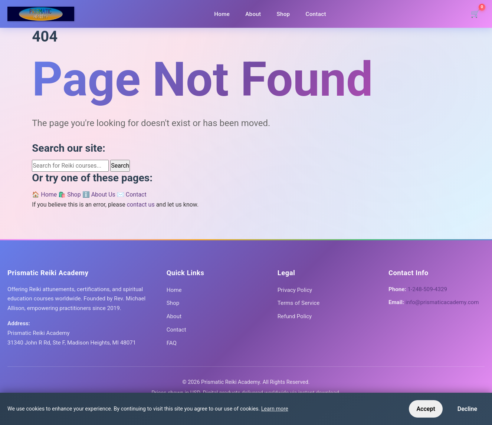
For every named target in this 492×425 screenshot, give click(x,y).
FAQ (172, 343)
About (253, 14)
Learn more (274, 409)
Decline (467, 408)
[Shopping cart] (475, 13)
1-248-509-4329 (427, 289)
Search (120, 165)
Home (222, 14)
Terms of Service (299, 303)
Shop (283, 14)
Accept (425, 408)
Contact (315, 14)
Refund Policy (295, 316)
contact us (141, 204)
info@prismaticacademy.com (442, 302)
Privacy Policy (295, 290)
